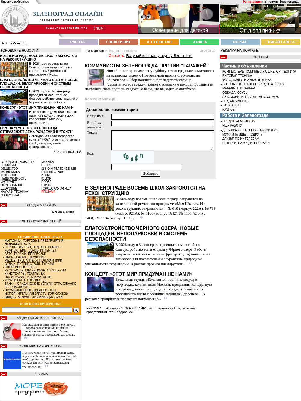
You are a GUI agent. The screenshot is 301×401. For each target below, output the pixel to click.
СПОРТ (46, 165)
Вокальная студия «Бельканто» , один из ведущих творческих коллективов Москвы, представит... (54, 117)
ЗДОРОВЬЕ (9, 188)
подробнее (125, 312)
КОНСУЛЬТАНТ (11, 195)
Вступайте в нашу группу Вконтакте (159, 55)
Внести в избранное (15, 1)
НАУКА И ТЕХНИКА (14, 191)
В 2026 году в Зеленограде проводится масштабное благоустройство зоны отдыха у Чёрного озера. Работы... (53, 96)
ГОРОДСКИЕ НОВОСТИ (17, 162)
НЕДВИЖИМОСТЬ (14, 178)
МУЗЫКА (47, 162)
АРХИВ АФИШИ (63, 212)
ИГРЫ (45, 175)
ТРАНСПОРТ (10, 175)
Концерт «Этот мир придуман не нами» (37, 107)
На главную (95, 50)
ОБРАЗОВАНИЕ (12, 185)
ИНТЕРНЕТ (9, 181)
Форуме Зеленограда (282, 1)
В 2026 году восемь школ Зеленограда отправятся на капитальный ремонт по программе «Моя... (50, 69)
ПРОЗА (46, 181)
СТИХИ (46, 185)
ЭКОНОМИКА (10, 172)
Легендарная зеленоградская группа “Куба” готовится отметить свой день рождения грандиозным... (54, 141)
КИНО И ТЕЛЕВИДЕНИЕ (58, 168)
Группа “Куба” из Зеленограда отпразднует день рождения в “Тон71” (36, 129)
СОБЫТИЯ (8, 165)
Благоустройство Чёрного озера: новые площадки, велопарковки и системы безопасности (39, 83)
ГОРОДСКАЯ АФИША (56, 188)
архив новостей (67, 152)
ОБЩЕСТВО (9, 168)
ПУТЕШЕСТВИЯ (52, 172)
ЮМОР (46, 178)
